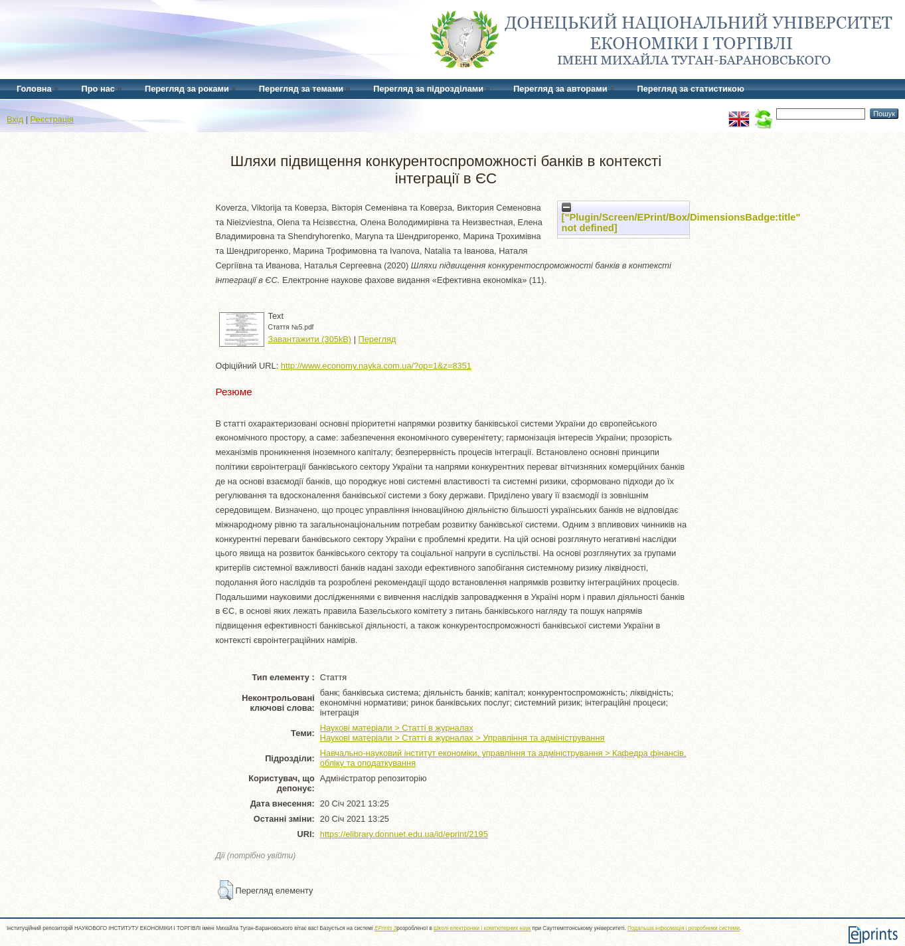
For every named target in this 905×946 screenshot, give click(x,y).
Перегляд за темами (301, 89)
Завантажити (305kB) (310, 339)
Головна (34, 89)
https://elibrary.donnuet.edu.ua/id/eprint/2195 (404, 834)
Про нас (98, 89)
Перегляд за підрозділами (428, 89)
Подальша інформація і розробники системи (683, 928)
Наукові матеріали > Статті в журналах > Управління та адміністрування (462, 738)
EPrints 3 (385, 928)
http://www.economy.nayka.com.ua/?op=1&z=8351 (376, 366)
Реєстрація (52, 119)
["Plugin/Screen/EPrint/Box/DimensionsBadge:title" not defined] (681, 218)
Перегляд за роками (187, 89)
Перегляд (377, 339)
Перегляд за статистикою (690, 89)
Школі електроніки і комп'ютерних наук (482, 928)
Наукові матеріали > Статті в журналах (396, 728)
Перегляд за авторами (560, 89)
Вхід (15, 119)
